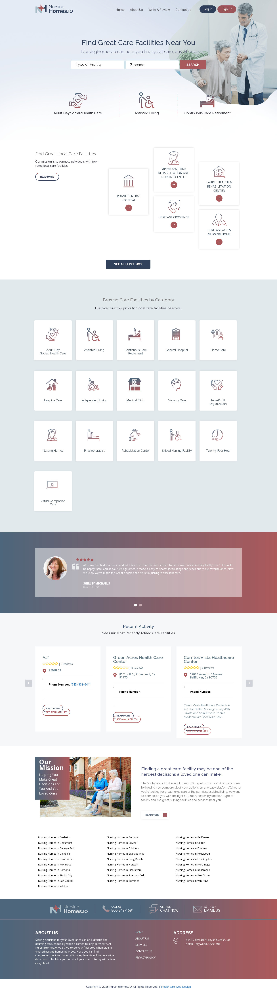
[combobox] (98, 64)
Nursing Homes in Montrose (54, 864)
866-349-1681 (122, 910)
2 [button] (140, 605)
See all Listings (128, 264)
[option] (138, 572)
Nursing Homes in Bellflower (192, 837)
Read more (47, 176)
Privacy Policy (145, 957)
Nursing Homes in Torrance (123, 880)
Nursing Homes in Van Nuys (192, 880)
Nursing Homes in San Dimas (193, 875)
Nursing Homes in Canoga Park (56, 848)
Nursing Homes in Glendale (54, 853)
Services (141, 944)
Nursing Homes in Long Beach (125, 859)
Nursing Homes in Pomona (54, 870)
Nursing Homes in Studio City (55, 875)
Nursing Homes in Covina (122, 842)
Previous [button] (27, 682)
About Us (136, 10)
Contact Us (183, 10)
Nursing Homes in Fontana (191, 848)
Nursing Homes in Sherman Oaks (126, 875)
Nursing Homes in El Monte (123, 848)
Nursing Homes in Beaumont (55, 842)
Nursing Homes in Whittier (53, 886)
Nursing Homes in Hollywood (193, 853)
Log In (207, 9)
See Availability (56, 712)
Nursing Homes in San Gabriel (55, 880)
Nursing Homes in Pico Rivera (124, 870)
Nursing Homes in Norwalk (122, 864)
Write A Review (159, 10)
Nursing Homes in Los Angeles (194, 859)
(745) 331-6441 (81, 684)
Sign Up (226, 9)
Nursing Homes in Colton (190, 842)
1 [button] (135, 605)
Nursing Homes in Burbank (122, 837)
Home (120, 10)
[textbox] (98, 64)
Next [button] (248, 682)
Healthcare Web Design (176, 986)
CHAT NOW (169, 910)
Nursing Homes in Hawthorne (55, 859)
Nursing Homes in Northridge (193, 864)
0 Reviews (67, 664)
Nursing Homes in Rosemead (193, 870)
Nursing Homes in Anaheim (54, 837)
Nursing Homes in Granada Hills (125, 853)
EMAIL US (212, 910)
